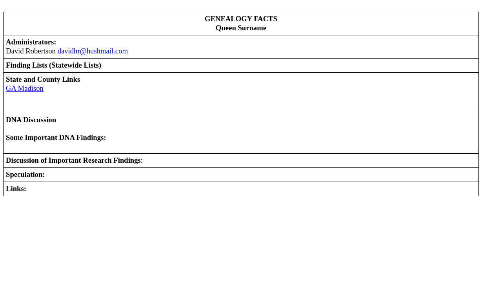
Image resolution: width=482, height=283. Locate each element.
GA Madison (25, 88)
